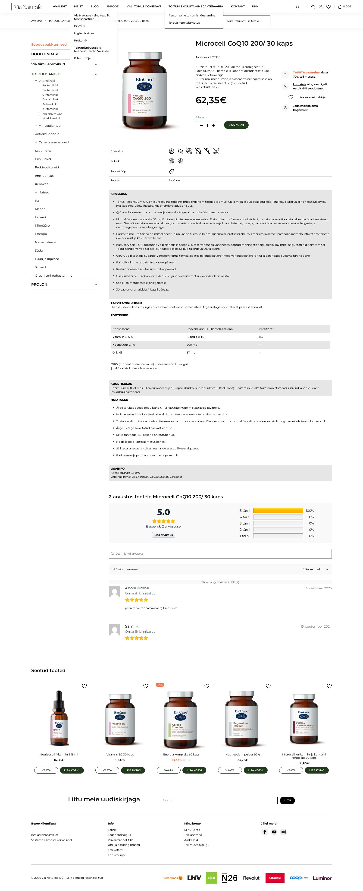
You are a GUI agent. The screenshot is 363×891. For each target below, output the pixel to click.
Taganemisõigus (119, 835)
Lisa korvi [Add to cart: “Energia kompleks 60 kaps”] (194, 770)
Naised (44, 192)
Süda (39, 250)
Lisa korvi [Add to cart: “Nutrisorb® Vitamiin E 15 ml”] (71, 770)
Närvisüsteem (45, 242)
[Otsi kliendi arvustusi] (220, 554)
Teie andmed (193, 835)
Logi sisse (299, 84)
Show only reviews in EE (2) (220, 582)
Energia (41, 234)
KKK (255, 6)
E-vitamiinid (49, 104)
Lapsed (40, 217)
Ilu (37, 200)
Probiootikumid (47, 167)
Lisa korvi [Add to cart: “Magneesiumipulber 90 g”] (255, 770)
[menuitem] (297, 6)
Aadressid (191, 840)
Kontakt (238, 6)
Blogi (95, 6)
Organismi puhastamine (53, 275)
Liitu (287, 800)
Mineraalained (50, 125)
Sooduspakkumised (49, 44)
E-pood (113, 6)
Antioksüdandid (90, 20)
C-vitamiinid (50, 94)
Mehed (40, 209)
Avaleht (60, 6)
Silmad (40, 267)
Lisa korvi (236, 124)
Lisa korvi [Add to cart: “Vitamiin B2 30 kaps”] (133, 770)
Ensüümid (43, 159)
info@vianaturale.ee (45, 835)
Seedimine (43, 150)
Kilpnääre (42, 225)
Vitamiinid (47, 80)
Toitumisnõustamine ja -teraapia (196, 6)
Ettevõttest (116, 850)
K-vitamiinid (50, 109)
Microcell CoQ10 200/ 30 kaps (128, 20)
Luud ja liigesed (47, 259)
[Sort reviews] (315, 569)
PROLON (39, 284)
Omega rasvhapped (54, 142)
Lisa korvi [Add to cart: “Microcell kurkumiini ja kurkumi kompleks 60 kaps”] (317, 770)
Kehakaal (42, 184)
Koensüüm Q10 (52, 113)
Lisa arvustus (164, 535)
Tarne (112, 829)
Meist (78, 6)
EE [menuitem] (297, 6)
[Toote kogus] (207, 125)
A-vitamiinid (50, 85)
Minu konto (192, 829)
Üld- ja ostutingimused (124, 845)
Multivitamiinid (51, 118)
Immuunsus (44, 175)
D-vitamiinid (50, 99)
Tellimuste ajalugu (196, 845)
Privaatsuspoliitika (120, 840)
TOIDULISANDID (60, 20)
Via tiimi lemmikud (48, 64)
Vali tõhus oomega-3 (144, 6)
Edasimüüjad (117, 855)
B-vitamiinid (50, 90)
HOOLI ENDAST (45, 54)
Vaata (46, 770)
